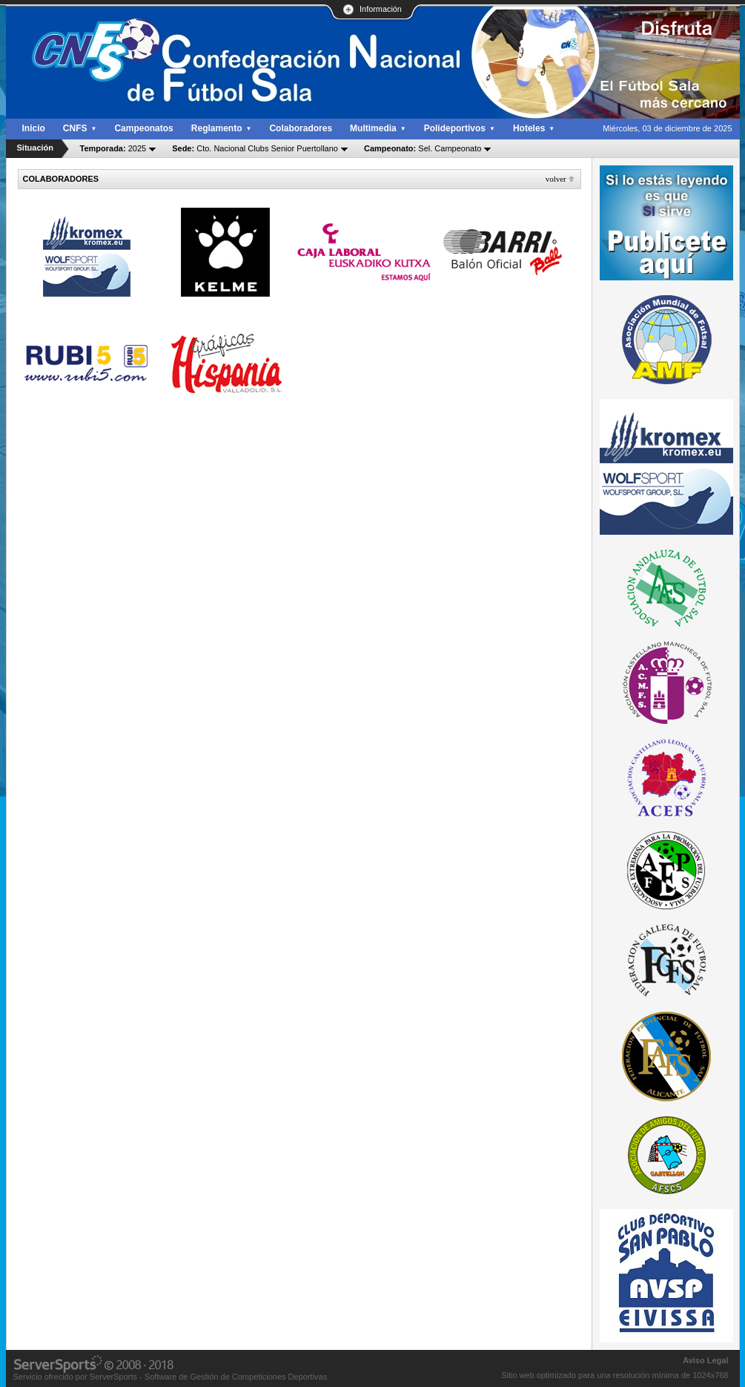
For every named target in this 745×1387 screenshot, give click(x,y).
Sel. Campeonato (422, 148)
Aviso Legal (705, 1360)
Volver (556, 178)
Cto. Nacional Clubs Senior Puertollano (255, 148)
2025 (113, 148)
